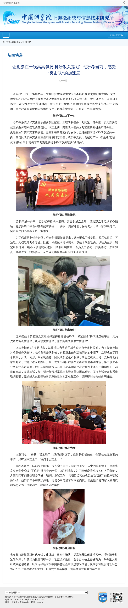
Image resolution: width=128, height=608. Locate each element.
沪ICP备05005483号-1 (65, 597)
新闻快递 (26, 42)
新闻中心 (16, 42)
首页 (8, 42)
